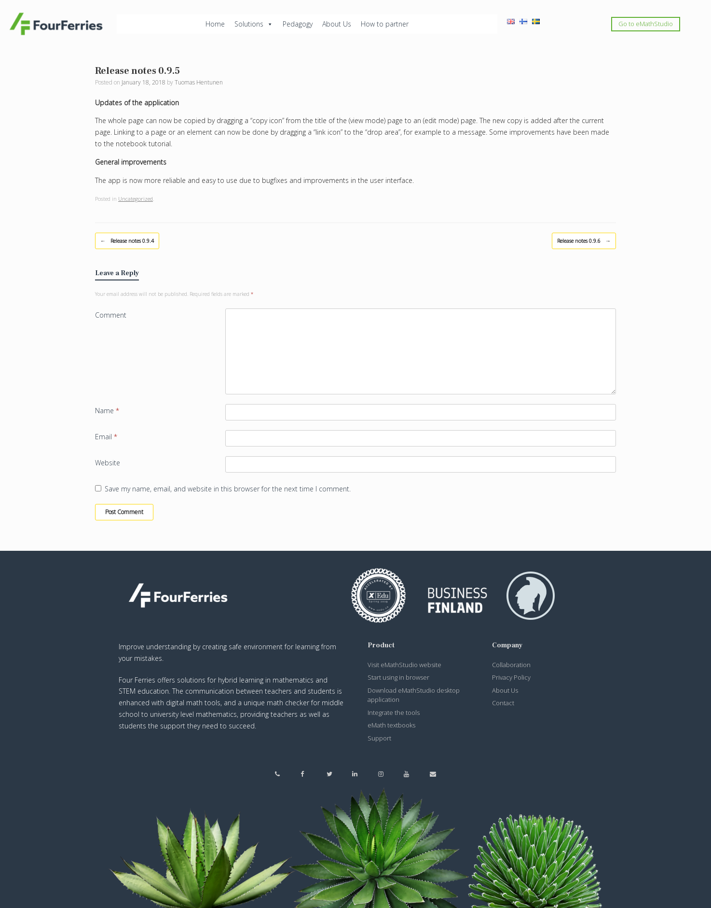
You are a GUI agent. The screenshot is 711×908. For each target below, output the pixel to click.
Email (106, 436)
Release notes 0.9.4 (127, 241)
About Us (336, 23)
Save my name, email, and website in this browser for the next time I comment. (228, 488)
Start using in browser (398, 677)
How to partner (385, 23)
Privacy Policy (511, 677)
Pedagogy (298, 23)
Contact (503, 702)
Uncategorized (135, 198)
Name (107, 410)
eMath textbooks (391, 725)
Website (107, 462)
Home (215, 23)
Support (379, 738)
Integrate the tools (394, 712)
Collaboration (511, 664)
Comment (110, 315)
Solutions (253, 24)
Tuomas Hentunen (199, 82)
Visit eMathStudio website (404, 664)
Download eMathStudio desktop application (414, 695)
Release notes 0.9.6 (584, 241)
